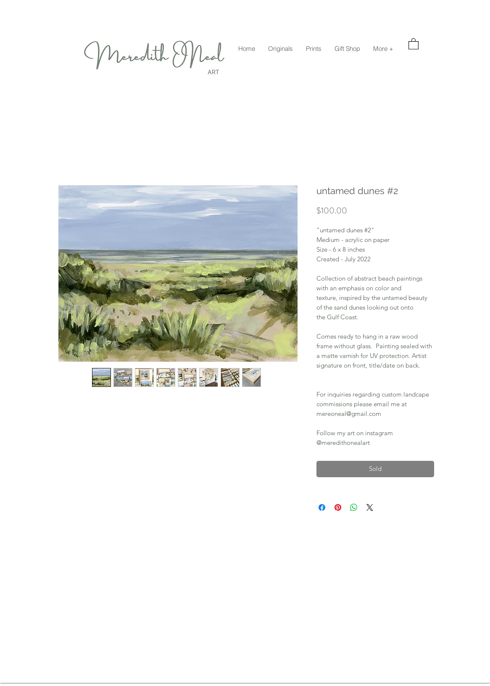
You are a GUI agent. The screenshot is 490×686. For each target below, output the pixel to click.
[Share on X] (370, 507)
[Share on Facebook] (322, 507)
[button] (280, 48)
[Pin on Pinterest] (338, 507)
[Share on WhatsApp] (354, 507)
